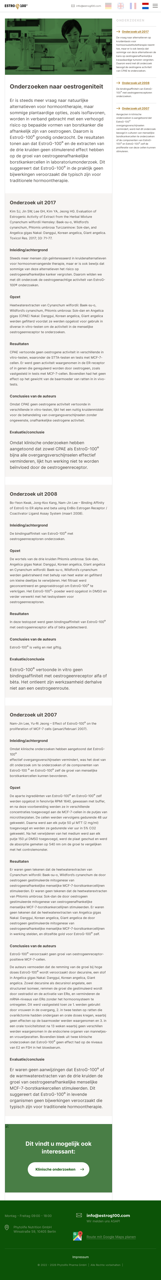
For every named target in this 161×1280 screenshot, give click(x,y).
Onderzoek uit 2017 (135, 31)
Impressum (80, 1257)
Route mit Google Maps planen (111, 1237)
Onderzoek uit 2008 (135, 83)
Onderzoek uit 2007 (135, 108)
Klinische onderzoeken (55, 1169)
